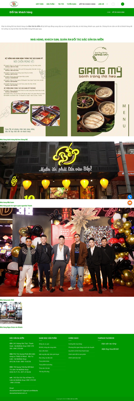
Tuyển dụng (71, 4)
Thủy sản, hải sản (44, 368)
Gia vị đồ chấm (43, 351)
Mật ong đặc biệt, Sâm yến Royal (49, 354)
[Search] (108, 4)
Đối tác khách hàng (87, 4)
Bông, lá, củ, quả (44, 344)
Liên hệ (101, 4)
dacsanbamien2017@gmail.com (21, 391)
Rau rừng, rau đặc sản (45, 358)
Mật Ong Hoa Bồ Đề (110, 349)
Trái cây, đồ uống (44, 371)
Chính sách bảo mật (74, 358)
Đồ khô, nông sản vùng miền (47, 347)
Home (108, 12)
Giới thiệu (40, 4)
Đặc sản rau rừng (109, 344)
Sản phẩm (50, 4)
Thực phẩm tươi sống (45, 364)
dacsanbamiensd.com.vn (18, 393)
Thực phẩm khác (44, 361)
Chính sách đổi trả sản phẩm (77, 354)
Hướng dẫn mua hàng (75, 344)
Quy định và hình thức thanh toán (78, 351)
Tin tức (61, 4)
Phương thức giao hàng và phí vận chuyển (81, 347)
